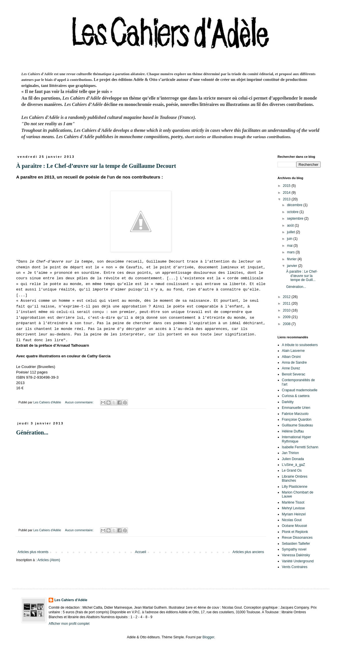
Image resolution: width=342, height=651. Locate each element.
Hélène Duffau (293, 431)
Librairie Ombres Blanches (294, 479)
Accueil (140, 552)
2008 (287, 324)
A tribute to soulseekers (300, 345)
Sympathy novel (294, 549)
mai (290, 246)
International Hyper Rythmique (296, 439)
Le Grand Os (292, 470)
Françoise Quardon (296, 419)
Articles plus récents (33, 552)
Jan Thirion (290, 453)
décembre (295, 205)
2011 (287, 303)
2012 (287, 297)
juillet (291, 232)
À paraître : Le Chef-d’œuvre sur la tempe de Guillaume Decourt (96, 166)
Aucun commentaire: (79, 402)
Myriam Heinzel (294, 514)
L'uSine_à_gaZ (293, 465)
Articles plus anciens (248, 552)
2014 (287, 193)
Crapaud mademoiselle (299, 390)
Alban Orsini (291, 357)
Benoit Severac (293, 374)
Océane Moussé (294, 526)
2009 (287, 317)
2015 (287, 186)
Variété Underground (298, 561)
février (292, 259)
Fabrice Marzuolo (295, 414)
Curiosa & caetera (295, 396)
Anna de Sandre (294, 362)
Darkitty (288, 402)
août (291, 225)
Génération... (32, 432)
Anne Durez (291, 368)
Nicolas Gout (292, 520)
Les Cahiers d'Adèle (70, 600)
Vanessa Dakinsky (296, 555)
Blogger (208, 637)
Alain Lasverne (293, 351)
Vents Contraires (294, 567)
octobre (293, 212)
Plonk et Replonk (295, 532)
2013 (287, 199)
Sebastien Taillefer (296, 544)
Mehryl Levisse (293, 508)
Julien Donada (293, 459)
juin (290, 239)
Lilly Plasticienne (294, 487)
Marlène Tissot (293, 502)
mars (291, 252)
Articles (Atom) (48, 560)
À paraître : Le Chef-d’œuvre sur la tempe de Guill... (302, 275)
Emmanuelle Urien (296, 408)
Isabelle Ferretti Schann (300, 447)
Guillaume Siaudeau (297, 425)
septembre (295, 219)
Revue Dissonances (297, 538)
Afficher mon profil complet (69, 624)
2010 (287, 310)
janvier (292, 266)
